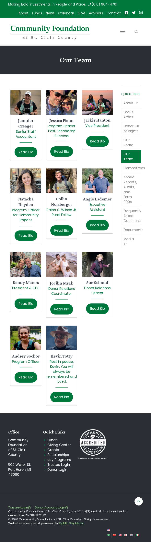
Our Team (128, 156)
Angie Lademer (97, 198)
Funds (37, 13)
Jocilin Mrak (61, 283)
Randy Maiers (26, 282)
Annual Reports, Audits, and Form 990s (130, 189)
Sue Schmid (97, 282)
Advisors (96, 13)
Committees (132, 168)
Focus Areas (128, 114)
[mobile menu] (122, 31)
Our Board (128, 142)
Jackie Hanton (97, 120)
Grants (53, 449)
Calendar (66, 13)
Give (81, 13)
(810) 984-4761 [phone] (104, 4)
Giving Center (59, 445)
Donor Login (57, 469)
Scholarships (58, 454)
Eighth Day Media (71, 523)
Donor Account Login (51, 507)
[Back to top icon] (138, 501)
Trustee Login (58, 464)
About (23, 13)
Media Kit (128, 241)
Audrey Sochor (26, 356)
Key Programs (59, 459)
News (50, 13)
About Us (130, 103)
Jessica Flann (62, 120)
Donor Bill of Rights (131, 128)
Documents (132, 229)
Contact (114, 13)
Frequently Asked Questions (132, 216)
